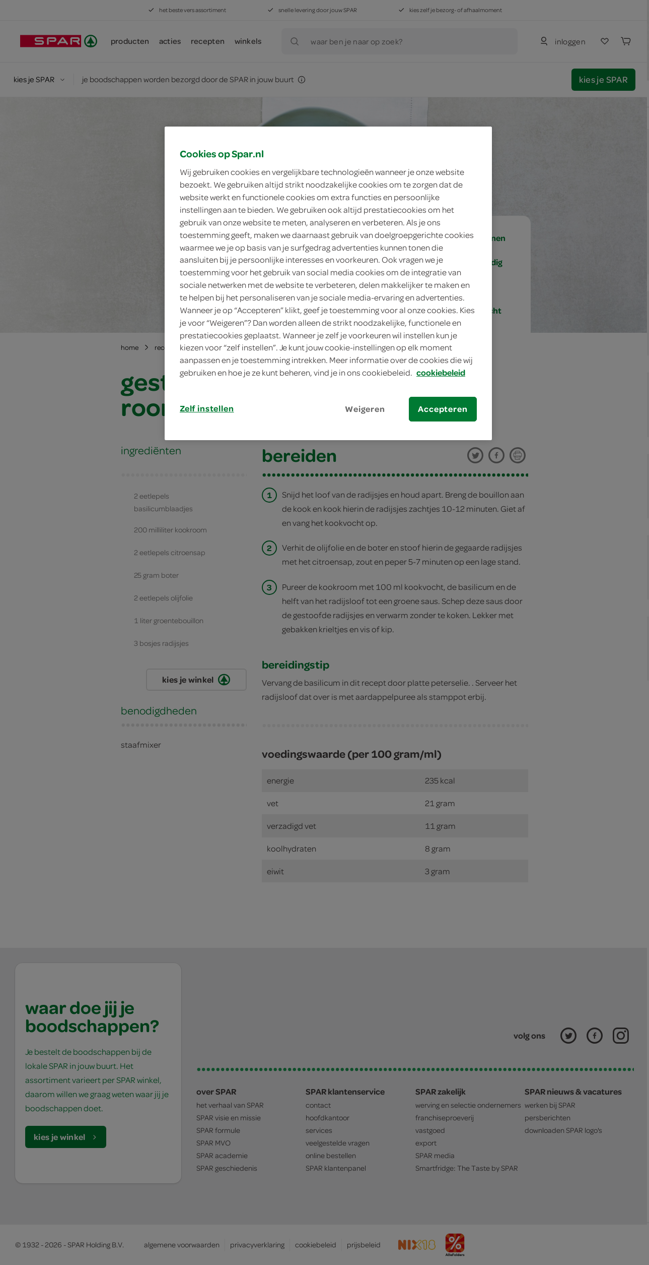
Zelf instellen (207, 408)
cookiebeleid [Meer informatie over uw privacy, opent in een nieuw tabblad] (440, 372)
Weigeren (365, 408)
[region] (328, 283)
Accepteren (442, 408)
